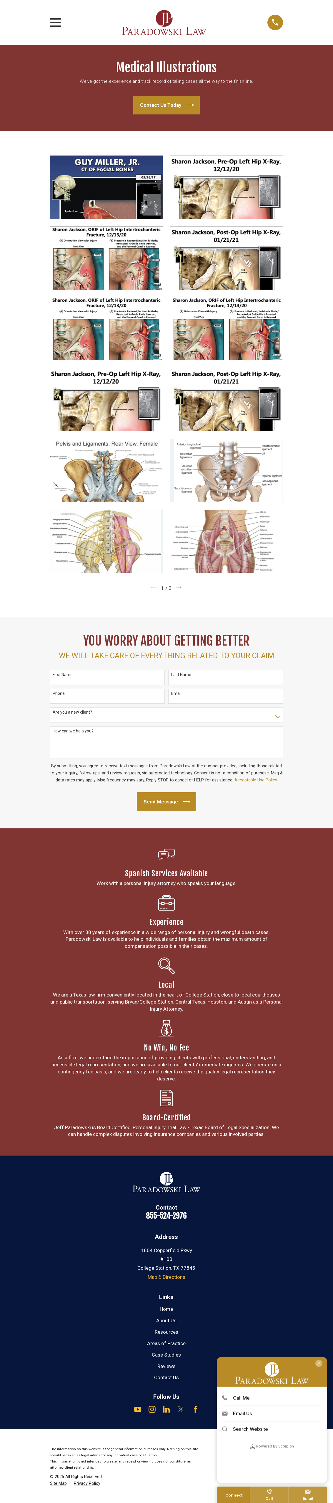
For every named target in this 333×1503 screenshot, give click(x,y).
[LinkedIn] (166, 1409)
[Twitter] (180, 1409)
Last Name (181, 674)
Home (166, 1309)
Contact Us (166, 1377)
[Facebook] (195, 1409)
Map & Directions (166, 1277)
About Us (166, 1320)
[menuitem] (58, 1484)
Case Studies (166, 1355)
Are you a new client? (72, 712)
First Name (63, 674)
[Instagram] (152, 1409)
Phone (59, 693)
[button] (106, 187)
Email (176, 693)
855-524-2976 (166, 1215)
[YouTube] (137, 1409)
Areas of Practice (166, 1343)
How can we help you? (73, 731)
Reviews (166, 1366)
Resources (166, 1332)
